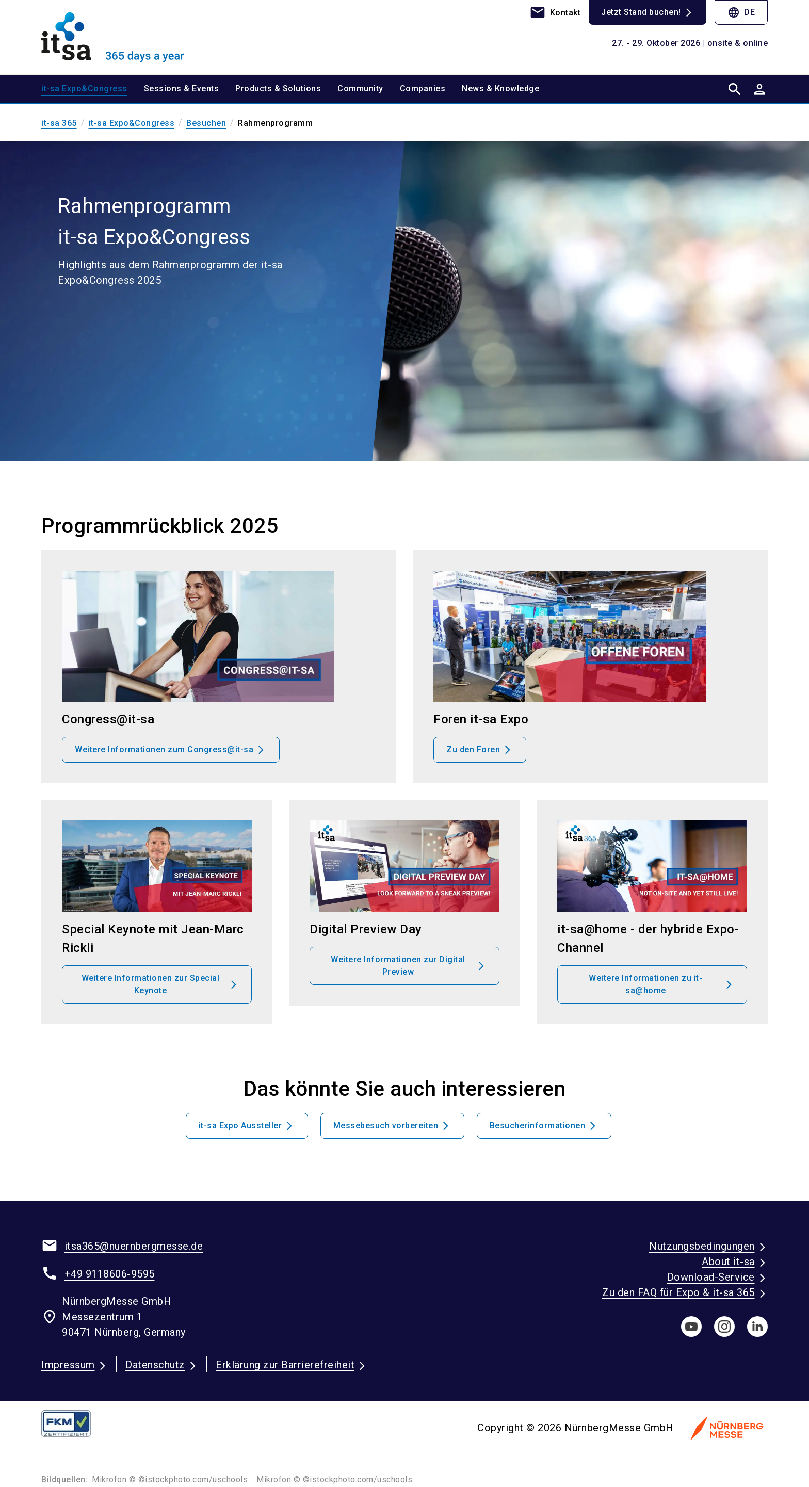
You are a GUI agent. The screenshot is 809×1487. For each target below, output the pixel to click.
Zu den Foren (473, 749)
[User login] (759, 89)
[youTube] (691, 1326)
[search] (734, 89)
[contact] (555, 12)
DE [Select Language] (741, 12)
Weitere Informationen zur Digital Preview (398, 966)
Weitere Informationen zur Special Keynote (151, 984)
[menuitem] (92, 89)
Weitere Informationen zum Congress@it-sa (164, 749)
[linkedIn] (757, 1326)
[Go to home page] (126, 37)
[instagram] (724, 1326)
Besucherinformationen (538, 1125)
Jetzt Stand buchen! (641, 12)
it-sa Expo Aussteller (240, 1125)
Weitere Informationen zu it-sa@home (645, 984)
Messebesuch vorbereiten (386, 1125)
